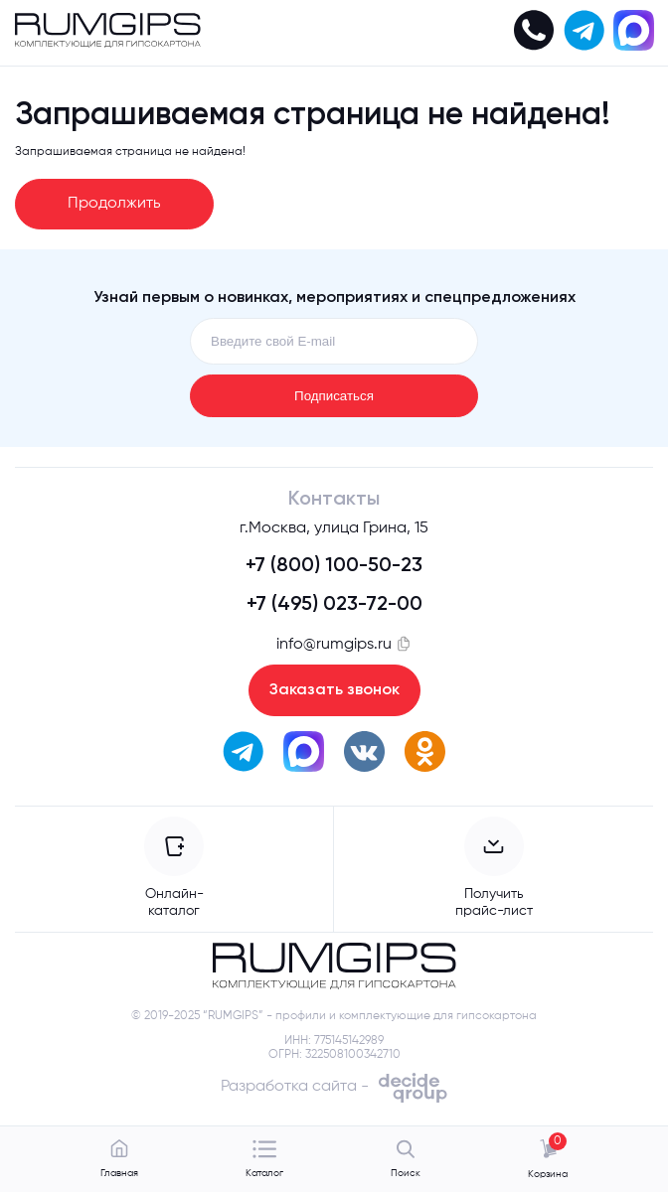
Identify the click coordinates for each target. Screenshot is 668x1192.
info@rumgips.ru (334, 644)
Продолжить (114, 204)
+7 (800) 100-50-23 (334, 566)
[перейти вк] (364, 754)
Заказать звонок (334, 690)
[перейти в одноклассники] (425, 754)
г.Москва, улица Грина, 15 (334, 528)
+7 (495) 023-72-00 (334, 605)
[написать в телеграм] (583, 33)
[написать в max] (633, 33)
